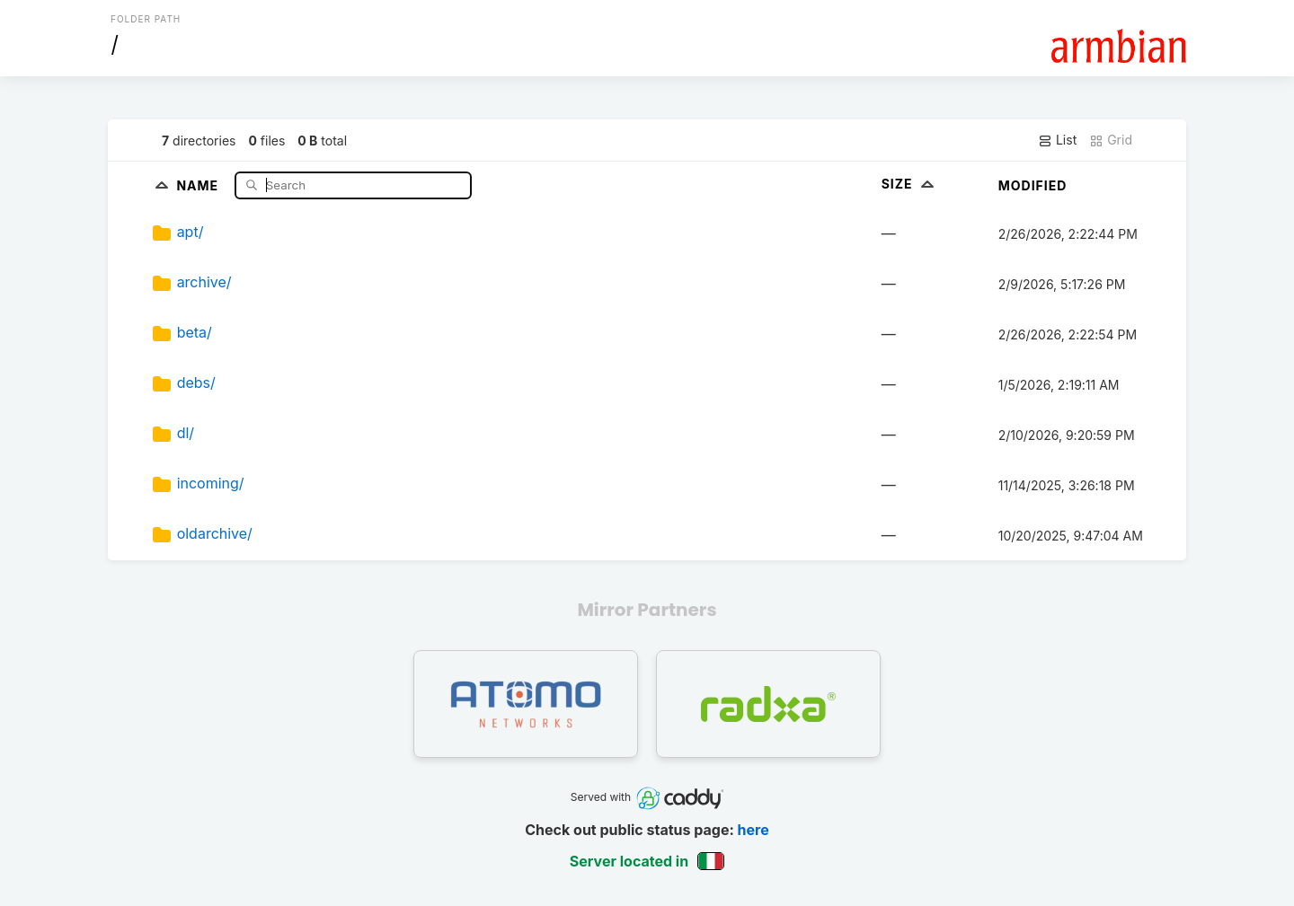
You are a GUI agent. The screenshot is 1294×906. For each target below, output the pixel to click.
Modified (1033, 185)
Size (910, 183)
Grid (1110, 140)
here (753, 830)
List (1057, 140)
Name (199, 184)
